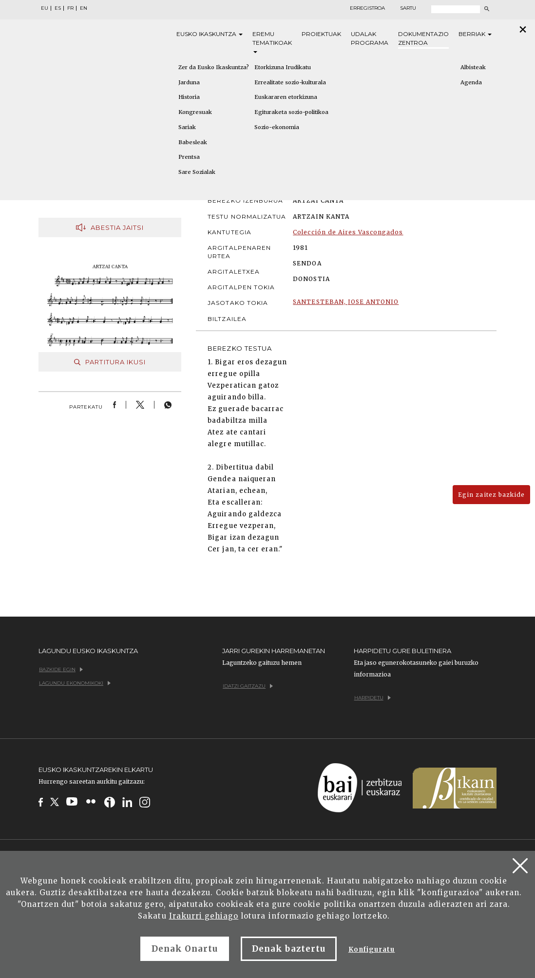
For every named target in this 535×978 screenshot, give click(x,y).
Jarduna (189, 82)
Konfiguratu (371, 949)
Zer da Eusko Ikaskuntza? (213, 67)
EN (83, 8)
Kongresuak (195, 112)
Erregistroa (367, 8)
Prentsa (189, 156)
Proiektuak (321, 34)
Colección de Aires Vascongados (348, 232)
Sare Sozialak (196, 172)
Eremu (272, 41)
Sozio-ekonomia (276, 127)
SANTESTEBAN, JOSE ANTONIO (346, 301)
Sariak (187, 127)
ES (58, 8)
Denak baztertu (288, 948)
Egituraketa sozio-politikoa (291, 112)
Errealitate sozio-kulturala (290, 82)
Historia (189, 97)
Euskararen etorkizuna (285, 97)
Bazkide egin (61, 669)
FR (70, 8)
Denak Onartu (185, 948)
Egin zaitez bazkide (491, 494)
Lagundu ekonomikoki (75, 683)
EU (44, 8)
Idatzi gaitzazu (248, 686)
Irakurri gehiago (204, 916)
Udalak (369, 38)
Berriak (475, 34)
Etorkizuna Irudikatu (282, 67)
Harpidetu (372, 698)
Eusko (209, 34)
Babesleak (192, 142)
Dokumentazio (423, 38)
